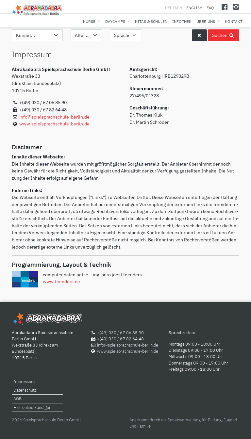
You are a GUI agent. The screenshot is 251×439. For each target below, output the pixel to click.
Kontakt (234, 21)
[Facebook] (224, 6)
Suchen (223, 35)
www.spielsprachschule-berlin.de (54, 124)
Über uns (205, 21)
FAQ (210, 7)
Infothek (182, 21)
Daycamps (115, 21)
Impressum (24, 381)
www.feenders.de (61, 281)
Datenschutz (24, 390)
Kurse (89, 21)
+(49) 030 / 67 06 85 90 (120, 332)
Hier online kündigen (32, 407)
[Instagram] (236, 6)
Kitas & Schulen (151, 21)
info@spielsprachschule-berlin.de (54, 117)
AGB (17, 398)
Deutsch (174, 7)
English (194, 7)
